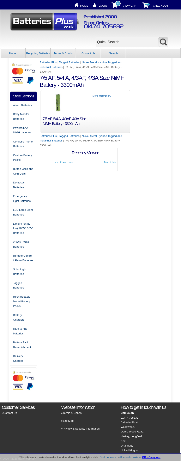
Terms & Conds (63, 53)
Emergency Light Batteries (22, 198)
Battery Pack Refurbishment (22, 345)
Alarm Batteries (22, 105)
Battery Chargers (18, 317)
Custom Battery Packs (22, 158)
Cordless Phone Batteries (23, 144)
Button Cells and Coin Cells (23, 171)
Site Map (68, 420)
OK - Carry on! (151, 457)
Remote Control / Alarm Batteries (23, 258)
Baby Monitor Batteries (21, 116)
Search (113, 53)
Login (102, 5)
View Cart (130, 5)
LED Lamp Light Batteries (23, 212)
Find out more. (108, 457)
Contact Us (88, 53)
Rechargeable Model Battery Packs (21, 301)
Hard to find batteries (20, 331)
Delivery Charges (18, 358)
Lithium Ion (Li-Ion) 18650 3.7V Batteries (23, 228)
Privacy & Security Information (81, 428)
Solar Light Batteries (19, 272)
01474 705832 (129, 417)
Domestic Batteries (18, 185)
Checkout (160, 5)
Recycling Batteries (38, 53)
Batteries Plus (48, 62)
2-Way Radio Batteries (21, 244)
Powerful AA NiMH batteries (22, 130)
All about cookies (129, 457)
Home (84, 5)
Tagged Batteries (69, 62)
